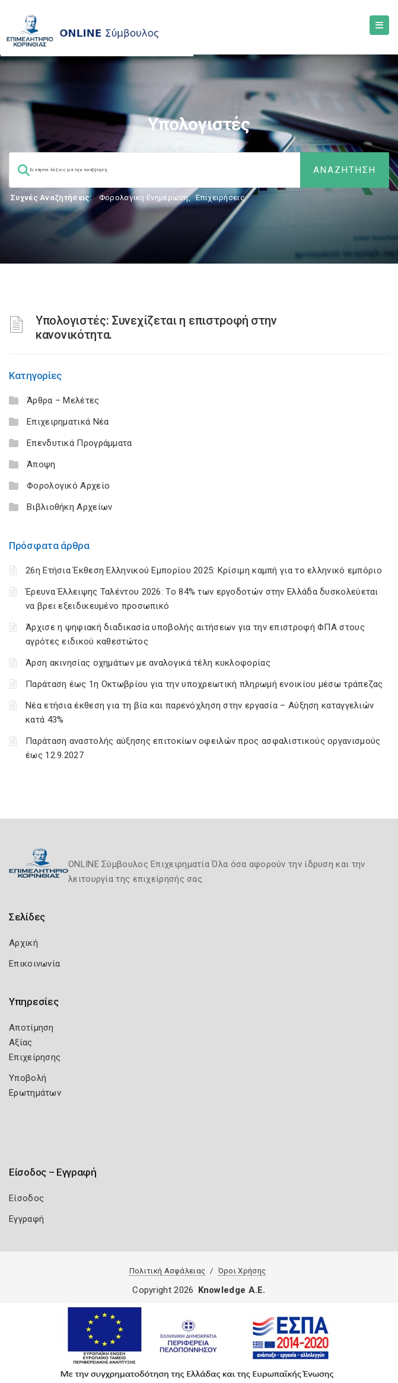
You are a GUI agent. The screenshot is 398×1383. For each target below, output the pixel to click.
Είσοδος (26, 1198)
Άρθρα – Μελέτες (63, 400)
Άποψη (41, 464)
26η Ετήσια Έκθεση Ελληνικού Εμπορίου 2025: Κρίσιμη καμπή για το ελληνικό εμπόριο (204, 570)
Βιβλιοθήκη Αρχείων (69, 507)
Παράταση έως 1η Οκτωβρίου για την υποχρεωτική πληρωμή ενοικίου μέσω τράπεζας (204, 684)
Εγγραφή (26, 1219)
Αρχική (23, 943)
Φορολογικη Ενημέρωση (144, 197)
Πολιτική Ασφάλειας (167, 1270)
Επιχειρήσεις (220, 197)
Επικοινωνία (34, 963)
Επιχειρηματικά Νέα (68, 421)
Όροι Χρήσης (242, 1270)
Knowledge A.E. (232, 1290)
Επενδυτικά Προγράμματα (79, 443)
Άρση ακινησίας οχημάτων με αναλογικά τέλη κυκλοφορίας (148, 662)
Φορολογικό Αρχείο (68, 485)
